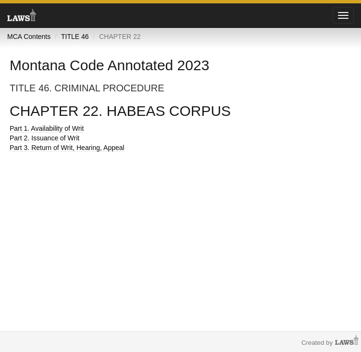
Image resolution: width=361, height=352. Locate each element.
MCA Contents (28, 36)
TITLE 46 (75, 36)
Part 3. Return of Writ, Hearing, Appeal (67, 147)
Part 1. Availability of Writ (47, 128)
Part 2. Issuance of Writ (44, 138)
